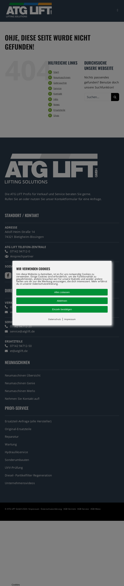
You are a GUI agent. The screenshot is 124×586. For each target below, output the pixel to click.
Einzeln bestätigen (62, 309)
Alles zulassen (62, 292)
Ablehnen (62, 300)
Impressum (70, 319)
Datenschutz (54, 319)
